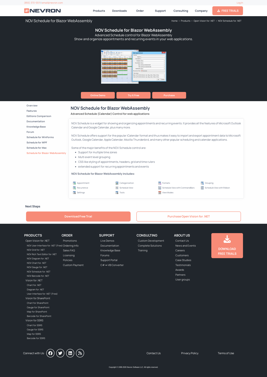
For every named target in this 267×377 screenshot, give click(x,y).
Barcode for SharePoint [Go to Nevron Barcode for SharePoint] (39, 316)
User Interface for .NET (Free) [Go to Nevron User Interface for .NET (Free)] (42, 293)
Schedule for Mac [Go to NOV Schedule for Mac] (37, 147)
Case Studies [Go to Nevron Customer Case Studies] (183, 260)
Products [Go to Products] (99, 11)
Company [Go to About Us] (201, 11)
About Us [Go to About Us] (182, 235)
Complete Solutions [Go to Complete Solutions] (150, 245)
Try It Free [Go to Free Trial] (133, 95)
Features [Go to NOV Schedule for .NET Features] (32, 110)
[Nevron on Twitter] (60, 353)
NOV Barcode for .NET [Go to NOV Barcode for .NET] (38, 275)
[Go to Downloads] (227, 245)
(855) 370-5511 (32, 2)
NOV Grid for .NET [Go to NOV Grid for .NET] (36, 249)
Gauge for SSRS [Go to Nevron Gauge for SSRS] (35, 329)
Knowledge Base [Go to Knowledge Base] (36, 126)
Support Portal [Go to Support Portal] (108, 260)
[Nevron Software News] (80, 353)
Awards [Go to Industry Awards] (179, 270)
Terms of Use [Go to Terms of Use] (226, 353)
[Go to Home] (42, 10)
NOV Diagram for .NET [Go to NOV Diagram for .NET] (38, 258)
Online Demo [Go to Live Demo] (97, 95)
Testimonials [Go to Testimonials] (183, 265)
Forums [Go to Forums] (104, 255)
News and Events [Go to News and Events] (185, 245)
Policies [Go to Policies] (67, 260)
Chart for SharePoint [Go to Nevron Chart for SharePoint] (37, 302)
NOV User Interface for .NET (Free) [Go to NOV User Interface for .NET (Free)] (42, 245)
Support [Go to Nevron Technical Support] (160, 11)
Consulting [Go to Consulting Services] (181, 11)
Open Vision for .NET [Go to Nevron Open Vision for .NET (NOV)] (204, 20)
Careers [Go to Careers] (180, 250)
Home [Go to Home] (174, 20)
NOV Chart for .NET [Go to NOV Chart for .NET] (36, 262)
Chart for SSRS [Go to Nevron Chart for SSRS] (34, 325)
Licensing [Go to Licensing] (69, 255)
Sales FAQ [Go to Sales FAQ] (69, 250)
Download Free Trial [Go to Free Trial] (78, 216)
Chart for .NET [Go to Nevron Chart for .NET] (34, 285)
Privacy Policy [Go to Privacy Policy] (189, 353)
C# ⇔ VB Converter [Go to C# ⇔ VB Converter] (112, 265)
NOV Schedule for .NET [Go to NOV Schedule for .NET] (229, 20)
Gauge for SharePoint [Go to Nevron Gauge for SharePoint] (38, 307)
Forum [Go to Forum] (30, 131)
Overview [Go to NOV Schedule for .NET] (32, 105)
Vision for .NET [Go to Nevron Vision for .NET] (34, 280)
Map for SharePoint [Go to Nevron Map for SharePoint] (37, 311)
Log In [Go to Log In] (240, 2)
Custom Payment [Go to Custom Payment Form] (73, 265)
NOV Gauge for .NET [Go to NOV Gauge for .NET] (37, 267)
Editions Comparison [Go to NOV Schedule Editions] (39, 116)
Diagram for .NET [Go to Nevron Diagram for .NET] (35, 289)
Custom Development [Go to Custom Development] (151, 240)
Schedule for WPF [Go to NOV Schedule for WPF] (37, 142)
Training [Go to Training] (142, 250)
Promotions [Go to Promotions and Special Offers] (70, 240)
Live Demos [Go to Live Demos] (107, 240)
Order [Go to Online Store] (140, 11)
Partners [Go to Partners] (180, 275)
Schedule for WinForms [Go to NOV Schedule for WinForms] (40, 137)
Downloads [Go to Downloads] (119, 11)
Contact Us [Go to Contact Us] (182, 240)
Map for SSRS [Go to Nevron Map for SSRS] (34, 333)
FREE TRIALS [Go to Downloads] (228, 11)
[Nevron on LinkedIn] (70, 353)
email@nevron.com (52, 2)
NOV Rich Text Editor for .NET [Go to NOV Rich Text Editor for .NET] (42, 254)
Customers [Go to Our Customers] (182, 255)
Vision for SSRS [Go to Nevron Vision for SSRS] (34, 320)
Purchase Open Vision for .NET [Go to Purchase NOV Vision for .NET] (189, 216)
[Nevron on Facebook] (50, 353)
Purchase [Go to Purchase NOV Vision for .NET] (169, 95)
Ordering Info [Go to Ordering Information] (70, 245)
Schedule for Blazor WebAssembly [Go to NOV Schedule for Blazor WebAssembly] (46, 153)
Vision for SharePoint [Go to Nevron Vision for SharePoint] (38, 298)
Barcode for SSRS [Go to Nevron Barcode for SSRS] (36, 338)
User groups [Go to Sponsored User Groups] (182, 279)
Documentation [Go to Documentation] (36, 121)
